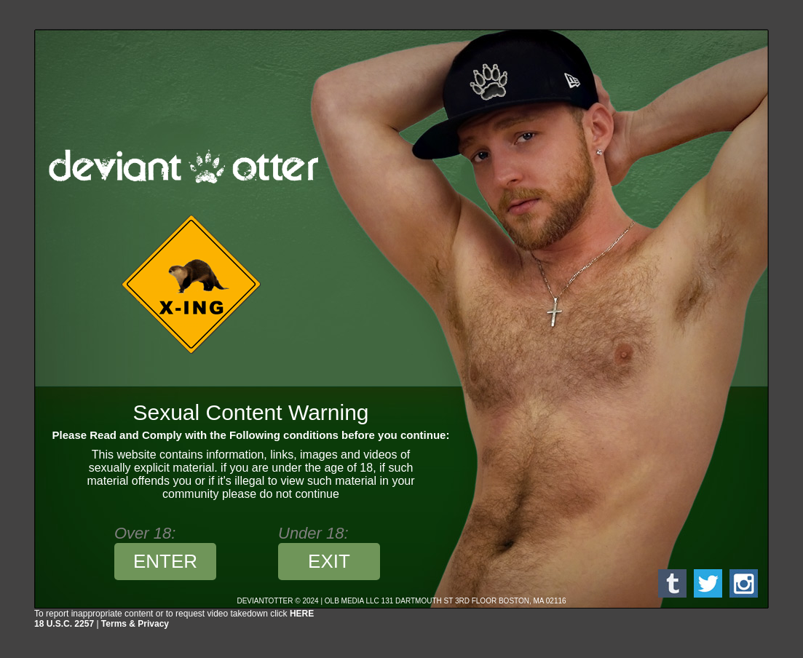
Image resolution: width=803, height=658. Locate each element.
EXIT (329, 561)
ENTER (165, 561)
